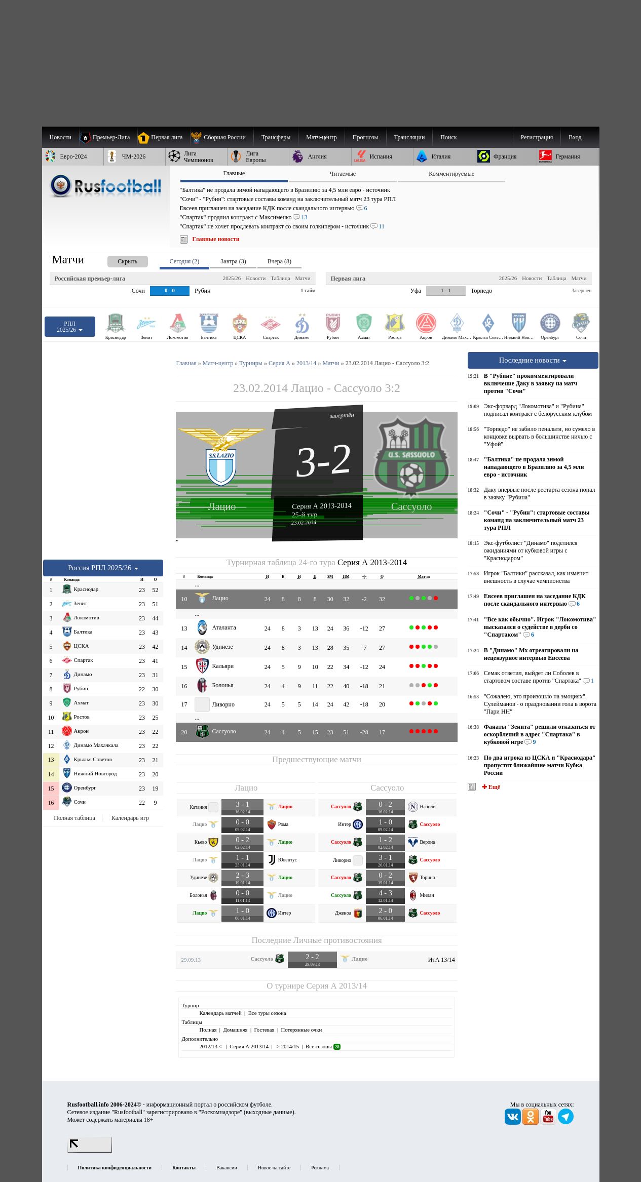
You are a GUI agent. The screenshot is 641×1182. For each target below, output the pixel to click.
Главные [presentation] (234, 173)
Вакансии (226, 1167)
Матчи (302, 278)
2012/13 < (211, 1046)
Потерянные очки (301, 1030)
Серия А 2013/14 (336, 986)
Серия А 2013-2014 (322, 505)
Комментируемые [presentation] (451, 173)
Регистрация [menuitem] (537, 137)
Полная (207, 1030)
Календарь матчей (220, 1013)
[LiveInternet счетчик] (89, 1150)
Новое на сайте (274, 1167)
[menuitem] (221, 137)
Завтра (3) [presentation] (233, 261)
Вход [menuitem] (575, 137)
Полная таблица (74, 817)
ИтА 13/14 (441, 959)
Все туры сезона (267, 1013)
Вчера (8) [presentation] (279, 261)
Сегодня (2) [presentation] (185, 261)
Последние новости (533, 360)
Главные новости (216, 239)
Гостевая (264, 1030)
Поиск (448, 137)
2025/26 (232, 278)
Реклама (320, 1167)
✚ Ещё (490, 787)
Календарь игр (130, 817)
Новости (256, 278)
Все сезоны (323, 1046)
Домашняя (235, 1030)
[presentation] (117, 259)
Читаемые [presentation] (343, 173)
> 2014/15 (287, 1046)
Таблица (280, 278)
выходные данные (269, 1112)
